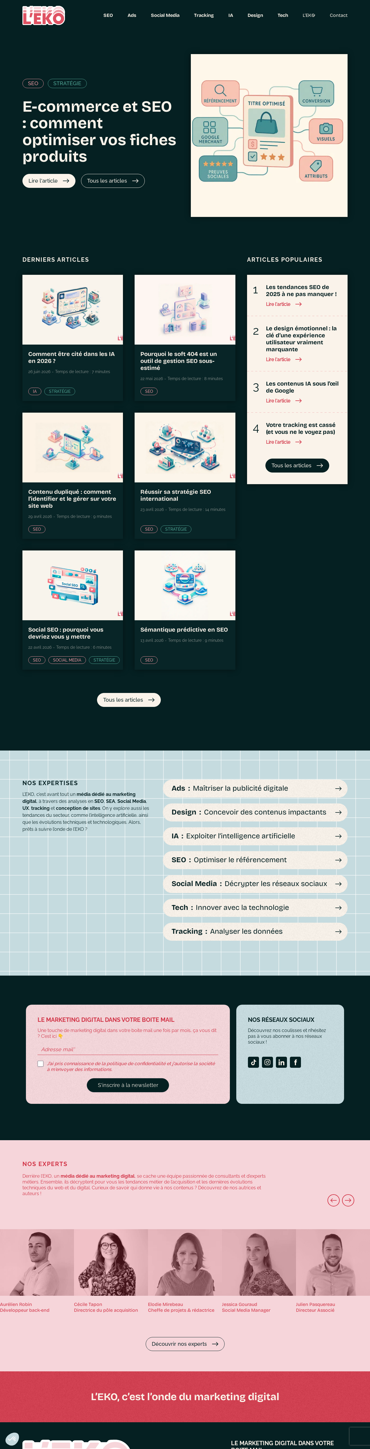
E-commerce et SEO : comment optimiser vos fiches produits (99, 131)
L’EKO (311, 15)
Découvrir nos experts (179, 1344)
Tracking (193, 15)
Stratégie (67, 83)
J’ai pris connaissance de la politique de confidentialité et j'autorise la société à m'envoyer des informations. (131, 1066)
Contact (348, 15)
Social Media (158, 15)
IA (224, 15)
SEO (102, 15)
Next (317, 1203)
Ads (128, 15)
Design (251, 15)
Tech (282, 15)
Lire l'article (43, 181)
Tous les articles (107, 181)
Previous (305, 1203)
